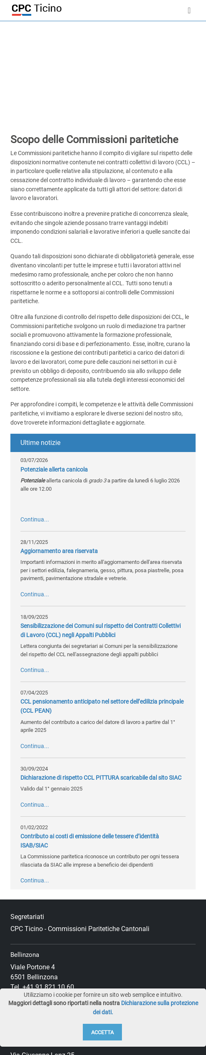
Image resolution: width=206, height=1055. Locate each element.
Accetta (102, 1032)
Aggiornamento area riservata (59, 551)
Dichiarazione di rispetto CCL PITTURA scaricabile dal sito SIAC (100, 777)
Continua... (34, 519)
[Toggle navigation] (189, 10)
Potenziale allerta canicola (54, 469)
